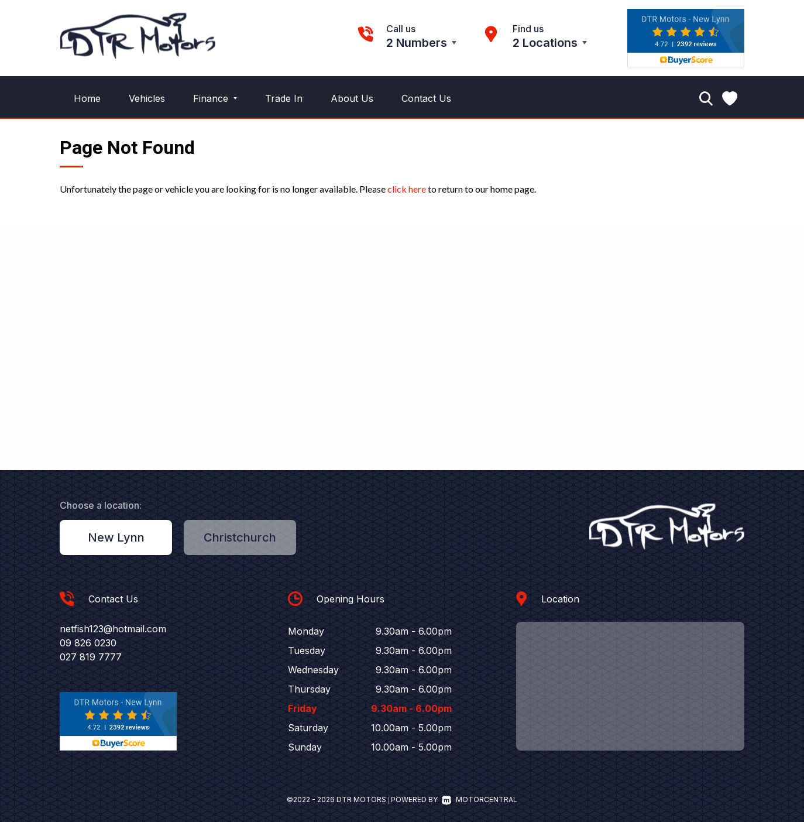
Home (87, 98)
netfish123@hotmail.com (113, 629)
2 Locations (545, 43)
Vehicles (147, 98)
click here (406, 188)
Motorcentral (479, 799)
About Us (352, 98)
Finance (215, 98)
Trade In (284, 98)
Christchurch (240, 537)
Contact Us (426, 98)
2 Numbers (416, 43)
